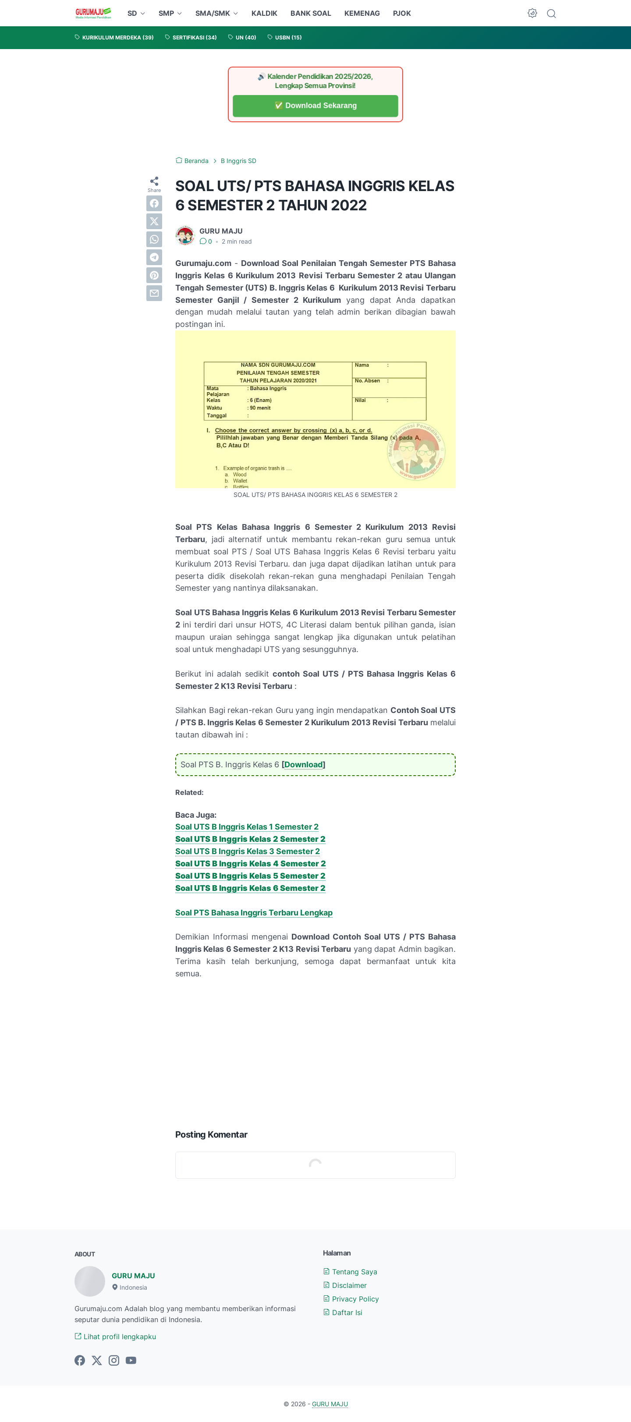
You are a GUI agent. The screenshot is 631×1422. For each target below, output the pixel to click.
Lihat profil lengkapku (115, 1336)
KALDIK (264, 13)
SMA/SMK (212, 13)
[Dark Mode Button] (532, 13)
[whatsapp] (154, 239)
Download (303, 764)
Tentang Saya (350, 1271)
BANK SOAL (311, 13)
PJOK (402, 13)
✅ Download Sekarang (315, 106)
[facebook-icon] (79, 1361)
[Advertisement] (315, 1052)
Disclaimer (345, 1285)
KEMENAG (362, 13)
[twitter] (154, 221)
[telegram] (154, 257)
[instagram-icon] (114, 1361)
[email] (154, 293)
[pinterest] (154, 275)
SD (132, 13)
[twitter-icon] (97, 1361)
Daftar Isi (342, 1312)
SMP (166, 13)
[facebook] (154, 203)
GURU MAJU (133, 1275)
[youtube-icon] (131, 1361)
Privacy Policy (351, 1298)
